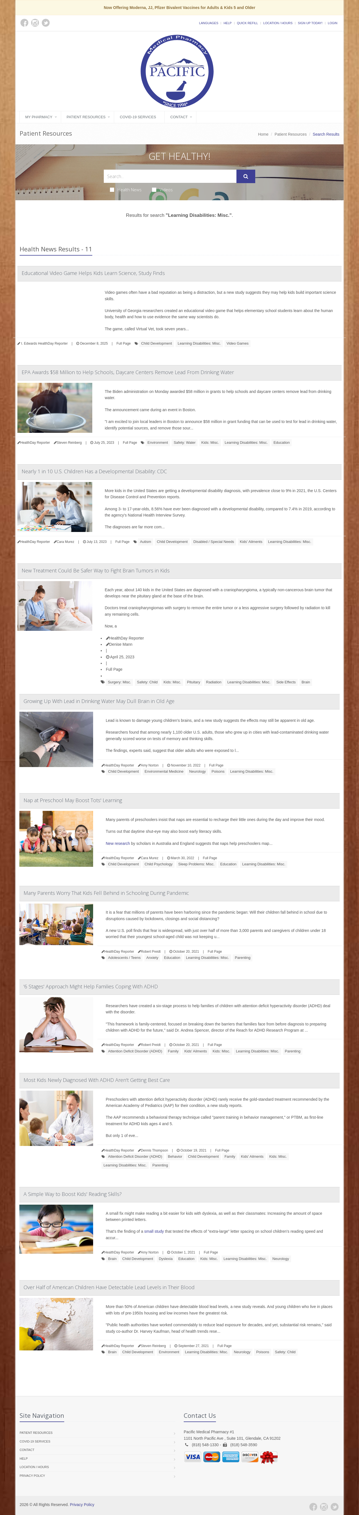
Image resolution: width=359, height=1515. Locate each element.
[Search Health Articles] (170, 176)
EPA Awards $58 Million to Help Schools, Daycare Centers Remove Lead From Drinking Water (128, 372)
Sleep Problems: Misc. (196, 864)
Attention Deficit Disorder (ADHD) (135, 1051)
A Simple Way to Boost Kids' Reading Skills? (73, 1194)
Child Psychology (159, 864)
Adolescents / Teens (124, 958)
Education (281, 442)
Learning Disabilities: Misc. (199, 343)
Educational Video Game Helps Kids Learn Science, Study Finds (93, 273)
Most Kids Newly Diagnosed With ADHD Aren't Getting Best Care (97, 1080)
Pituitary (193, 682)
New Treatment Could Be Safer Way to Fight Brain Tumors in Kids (96, 570)
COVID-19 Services (138, 117)
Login (332, 23)
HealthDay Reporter (125, 638)
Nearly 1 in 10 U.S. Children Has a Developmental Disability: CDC (94, 471)
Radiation (214, 682)
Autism (145, 542)
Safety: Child (147, 682)
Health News (126, 189)
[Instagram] (324, 1507)
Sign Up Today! (310, 23)
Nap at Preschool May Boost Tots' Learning (73, 800)
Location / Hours (278, 23)
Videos (162, 189)
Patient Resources (86, 117)
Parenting (242, 958)
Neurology (197, 771)
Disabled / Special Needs (213, 542)
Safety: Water (184, 442)
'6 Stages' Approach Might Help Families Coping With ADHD (91, 986)
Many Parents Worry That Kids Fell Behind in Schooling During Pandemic (106, 893)
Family (173, 1051)
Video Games (238, 343)
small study (154, 1231)
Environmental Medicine (164, 771)
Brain (306, 682)
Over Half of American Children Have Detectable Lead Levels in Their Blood (109, 1287)
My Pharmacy (38, 117)
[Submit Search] (245, 176)
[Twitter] (335, 1507)
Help (228, 23)
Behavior (175, 1156)
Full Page (123, 343)
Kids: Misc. (210, 442)
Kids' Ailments (251, 542)
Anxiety (152, 958)
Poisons (217, 771)
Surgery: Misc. (119, 682)
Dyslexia (165, 1259)
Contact (179, 117)
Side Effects (286, 682)
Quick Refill (247, 23)
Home (263, 134)
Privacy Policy (32, 1475)
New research (118, 843)
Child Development (156, 343)
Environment (158, 442)
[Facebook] (313, 1507)
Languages (208, 23)
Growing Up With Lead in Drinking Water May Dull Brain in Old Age (99, 701)
